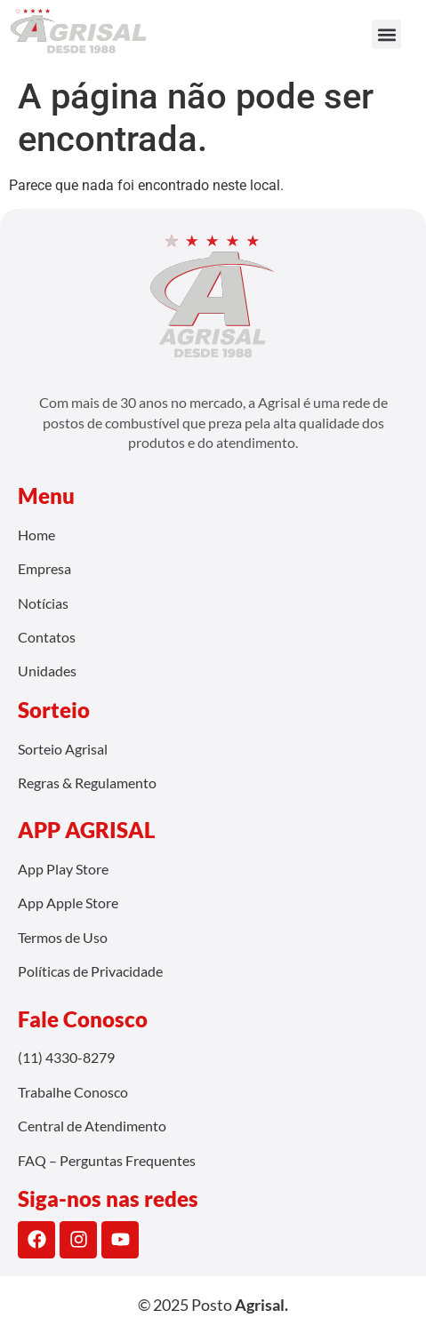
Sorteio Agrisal (63, 748)
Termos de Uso (63, 937)
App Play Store (63, 868)
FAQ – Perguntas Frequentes (107, 1160)
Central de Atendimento (92, 1125)
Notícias (43, 603)
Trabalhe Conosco (73, 1091)
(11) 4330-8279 (66, 1057)
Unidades (47, 670)
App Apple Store (68, 902)
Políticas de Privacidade (90, 971)
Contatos (47, 636)
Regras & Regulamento (87, 782)
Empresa (44, 568)
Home (36, 534)
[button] (386, 34)
